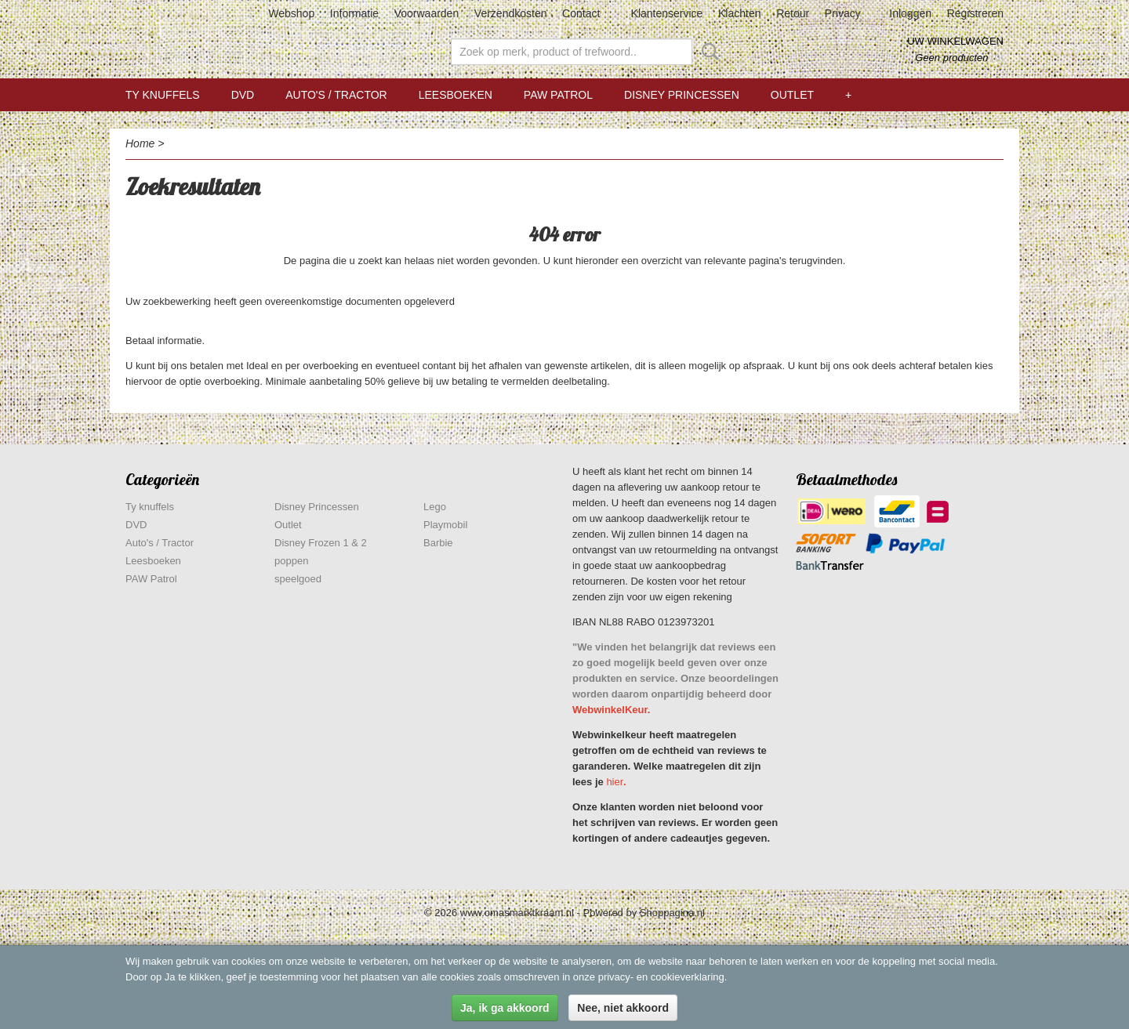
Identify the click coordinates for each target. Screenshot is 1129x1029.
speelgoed (297, 579)
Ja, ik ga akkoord (505, 1008)
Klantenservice (667, 13)
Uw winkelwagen (955, 41)
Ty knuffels (162, 95)
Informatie (354, 13)
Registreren (975, 13)
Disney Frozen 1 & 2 (320, 543)
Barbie (438, 543)
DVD (243, 95)
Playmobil (445, 525)
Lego (434, 507)
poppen (291, 561)
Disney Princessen (681, 95)
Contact (581, 13)
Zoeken (707, 51)
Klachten (739, 13)
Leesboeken (455, 95)
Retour (792, 13)
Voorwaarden (426, 13)
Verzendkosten (510, 13)
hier (614, 782)
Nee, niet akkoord (623, 1008)
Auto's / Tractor (336, 95)
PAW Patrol (558, 95)
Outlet (792, 95)
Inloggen (910, 13)
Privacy (843, 13)
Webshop (291, 13)
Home (139, 143)
